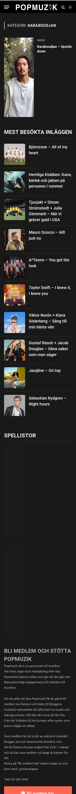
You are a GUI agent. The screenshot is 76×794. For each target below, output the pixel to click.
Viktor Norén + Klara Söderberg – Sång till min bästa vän (48, 321)
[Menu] (6, 7)
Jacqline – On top (45, 370)
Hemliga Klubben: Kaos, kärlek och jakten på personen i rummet (50, 180)
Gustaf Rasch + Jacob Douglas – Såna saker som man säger (48, 348)
